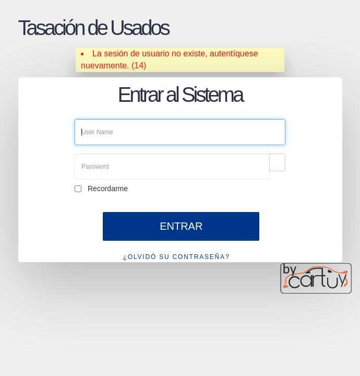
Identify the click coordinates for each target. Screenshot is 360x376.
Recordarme (108, 188)
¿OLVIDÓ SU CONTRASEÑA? (176, 257)
